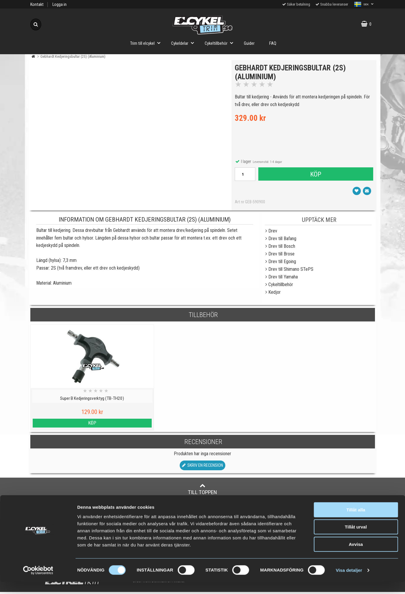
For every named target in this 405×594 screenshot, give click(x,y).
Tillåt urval (356, 539)
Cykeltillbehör (221, 43)
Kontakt (37, 4)
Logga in (59, 4)
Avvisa (356, 556)
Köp (315, 175)
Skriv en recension (202, 467)
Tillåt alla (355, 521)
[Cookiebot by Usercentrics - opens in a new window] (38, 582)
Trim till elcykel (147, 43)
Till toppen (202, 491)
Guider (249, 43)
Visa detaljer (349, 582)
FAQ (272, 43)
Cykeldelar (184, 43)
